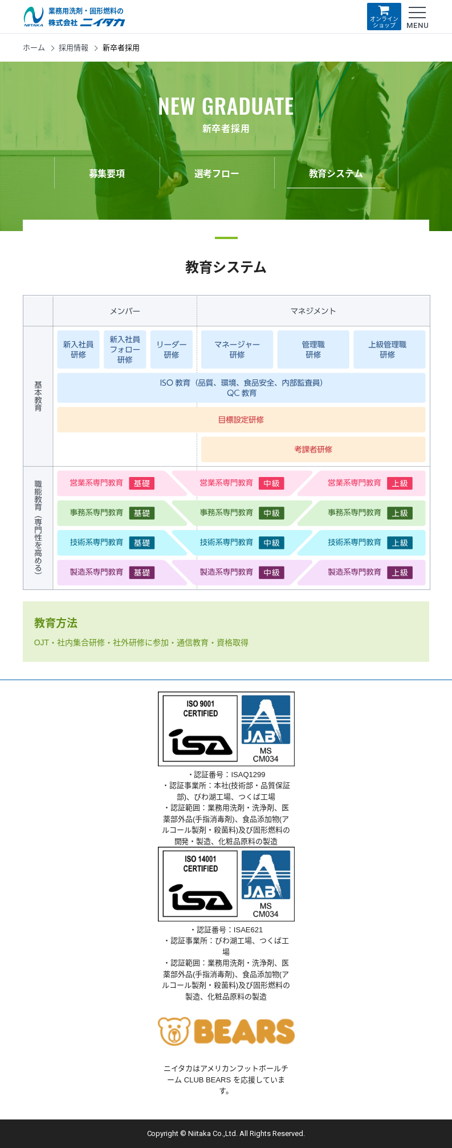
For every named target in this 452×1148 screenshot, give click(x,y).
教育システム (336, 174)
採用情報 (73, 47)
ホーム (34, 47)
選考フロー (217, 174)
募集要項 (107, 174)
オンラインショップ (384, 16)
